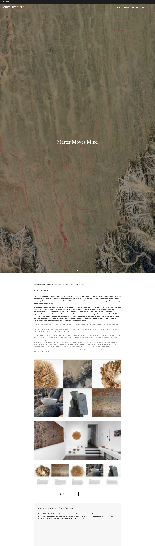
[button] (151, 7)
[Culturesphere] (13, 7)
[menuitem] (119, 7)
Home (119, 7)
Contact (145, 7)
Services (135, 7)
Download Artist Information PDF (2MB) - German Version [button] (56, 257)
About (126, 7)
